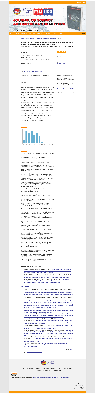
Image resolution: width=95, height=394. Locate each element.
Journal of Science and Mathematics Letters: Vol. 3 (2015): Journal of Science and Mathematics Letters (46, 277)
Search (83, 33)
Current (11, 33)
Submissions (48, 33)
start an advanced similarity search (34, 352)
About (54, 33)
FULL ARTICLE (62, 51)
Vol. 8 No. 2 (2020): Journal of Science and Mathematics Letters (43, 38)
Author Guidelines (40, 33)
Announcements (24, 33)
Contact (60, 33)
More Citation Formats (62, 92)
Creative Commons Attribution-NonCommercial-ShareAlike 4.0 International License (51, 377)
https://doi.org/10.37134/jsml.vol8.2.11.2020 (33, 71)
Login (84, 2)
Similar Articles (25, 286)
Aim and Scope (32, 33)
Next (71, 349)
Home (22, 38)
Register (79, 2)
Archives (17, 33)
